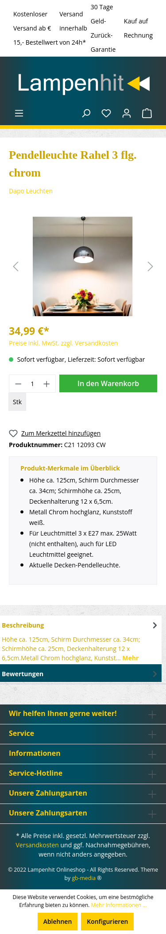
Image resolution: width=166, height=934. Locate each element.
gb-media (84, 878)
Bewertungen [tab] (81, 674)
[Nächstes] (150, 266)
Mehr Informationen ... (119, 905)
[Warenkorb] (147, 113)
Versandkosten (36, 845)
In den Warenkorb (108, 383)
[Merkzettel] (106, 113)
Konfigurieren (107, 921)
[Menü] (19, 113)
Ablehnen (57, 921)
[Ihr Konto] (126, 113)
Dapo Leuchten (31, 191)
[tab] (81, 640)
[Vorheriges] (15, 266)
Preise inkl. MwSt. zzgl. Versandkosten (63, 343)
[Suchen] (86, 113)
